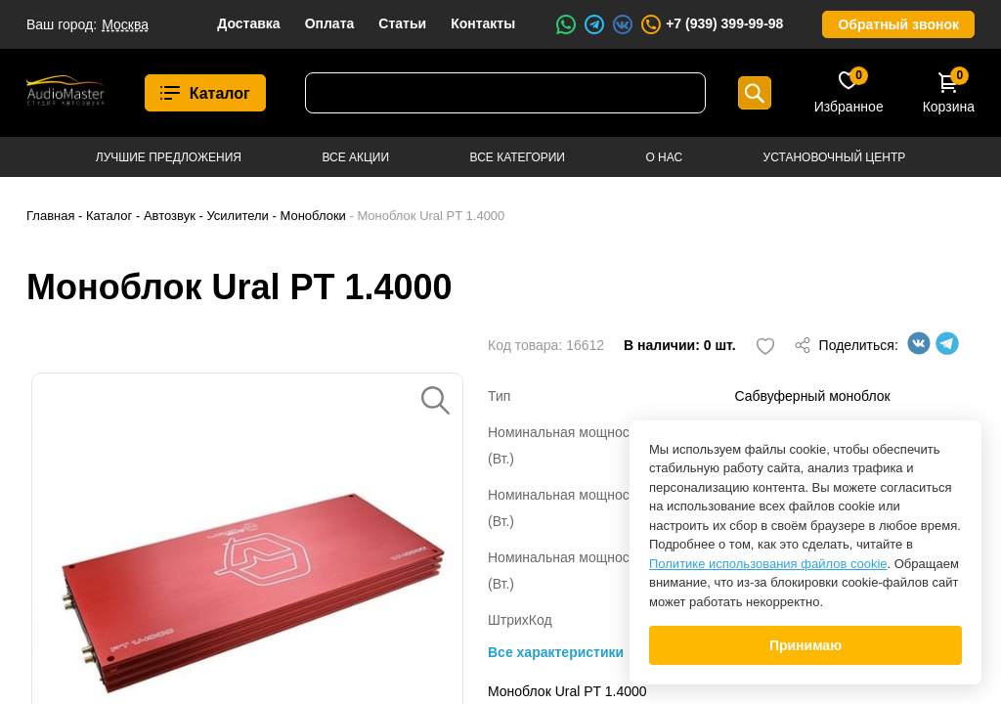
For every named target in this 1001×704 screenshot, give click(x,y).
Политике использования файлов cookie (768, 563)
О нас (663, 157)
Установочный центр (834, 157)
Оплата (330, 23)
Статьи (402, 23)
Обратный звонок (898, 24)
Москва (125, 24)
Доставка (248, 23)
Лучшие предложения (168, 157)
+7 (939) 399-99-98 (711, 24)
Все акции (355, 157)
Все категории (517, 157)
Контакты (483, 23)
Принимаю (805, 645)
